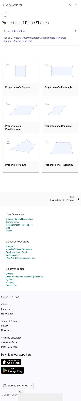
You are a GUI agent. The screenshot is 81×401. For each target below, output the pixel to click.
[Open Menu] (76, 5)
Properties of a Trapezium (58, 164)
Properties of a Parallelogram (13, 127)
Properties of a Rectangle (58, 87)
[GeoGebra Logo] (12, 5)
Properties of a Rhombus (58, 126)
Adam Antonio (19, 31)
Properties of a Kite (15, 164)
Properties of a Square (17, 87)
